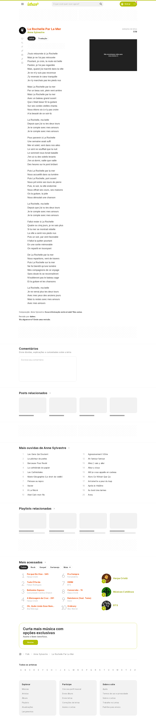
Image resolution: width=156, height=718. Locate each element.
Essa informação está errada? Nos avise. (63, 312)
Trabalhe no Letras (111, 702)
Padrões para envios (111, 707)
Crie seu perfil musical (71, 689)
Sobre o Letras (109, 698)
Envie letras (67, 698)
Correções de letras (71, 702)
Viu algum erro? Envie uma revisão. (35, 320)
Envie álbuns (67, 693)
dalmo (32, 316)
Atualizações (27, 707)
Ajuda (105, 689)
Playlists (25, 702)
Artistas (25, 693)
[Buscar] (100, 4)
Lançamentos (27, 711)
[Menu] (22, 4)
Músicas (25, 689)
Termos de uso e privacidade (115, 693)
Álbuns (25, 698)
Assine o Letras (68, 707)
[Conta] (134, 4)
